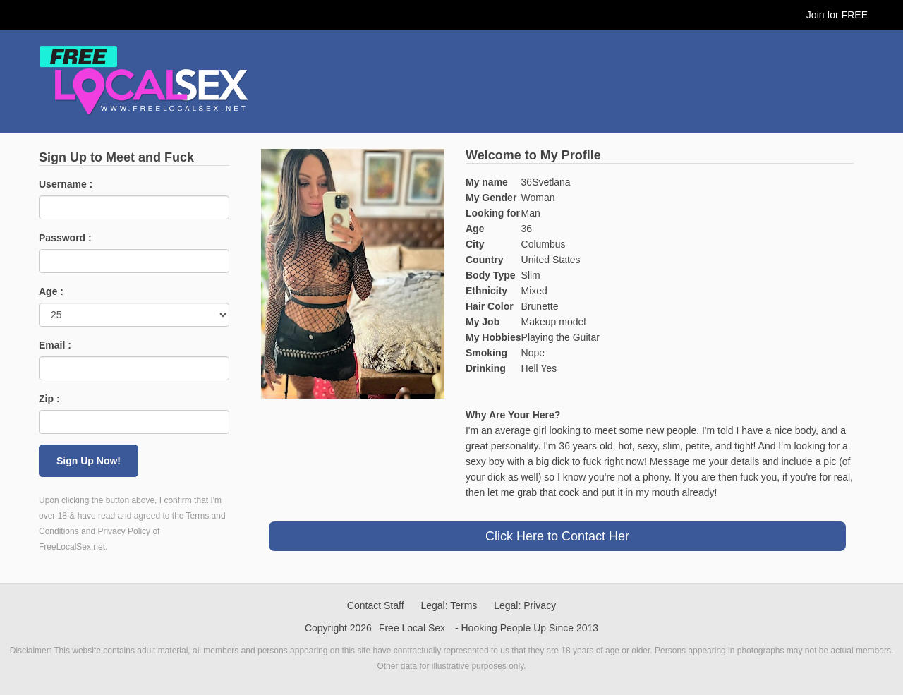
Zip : (49, 398)
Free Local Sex (412, 628)
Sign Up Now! (88, 460)
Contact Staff (375, 605)
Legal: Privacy (525, 605)
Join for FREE (837, 14)
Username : (65, 184)
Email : (55, 345)
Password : (65, 237)
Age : (51, 291)
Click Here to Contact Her (557, 536)
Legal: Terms (448, 605)
